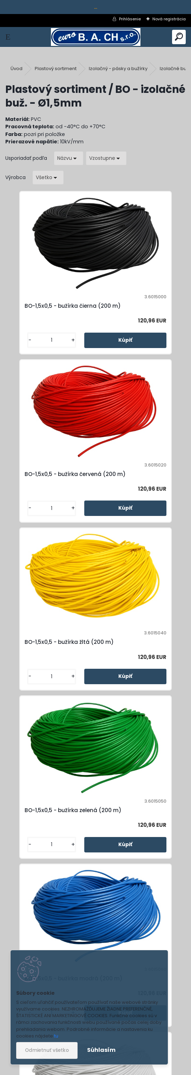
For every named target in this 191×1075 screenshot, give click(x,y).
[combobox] (68, 158)
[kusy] (26, 352)
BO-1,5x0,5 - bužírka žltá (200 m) (45, 489)
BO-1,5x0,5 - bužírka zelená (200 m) (139, 489)
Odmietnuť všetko (47, 1050)
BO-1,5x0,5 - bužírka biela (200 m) (137, 668)
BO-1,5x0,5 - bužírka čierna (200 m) (49, 310)
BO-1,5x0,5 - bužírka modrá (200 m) (50, 668)
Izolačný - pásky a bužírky (118, 68)
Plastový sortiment (56, 68)
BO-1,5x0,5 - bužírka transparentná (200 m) (90, 848)
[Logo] (96, 37)
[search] (179, 37)
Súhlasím (101, 1050)
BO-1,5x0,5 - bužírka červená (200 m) (130, 310)
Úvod (16, 68)
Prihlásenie (130, 19)
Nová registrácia (169, 19)
